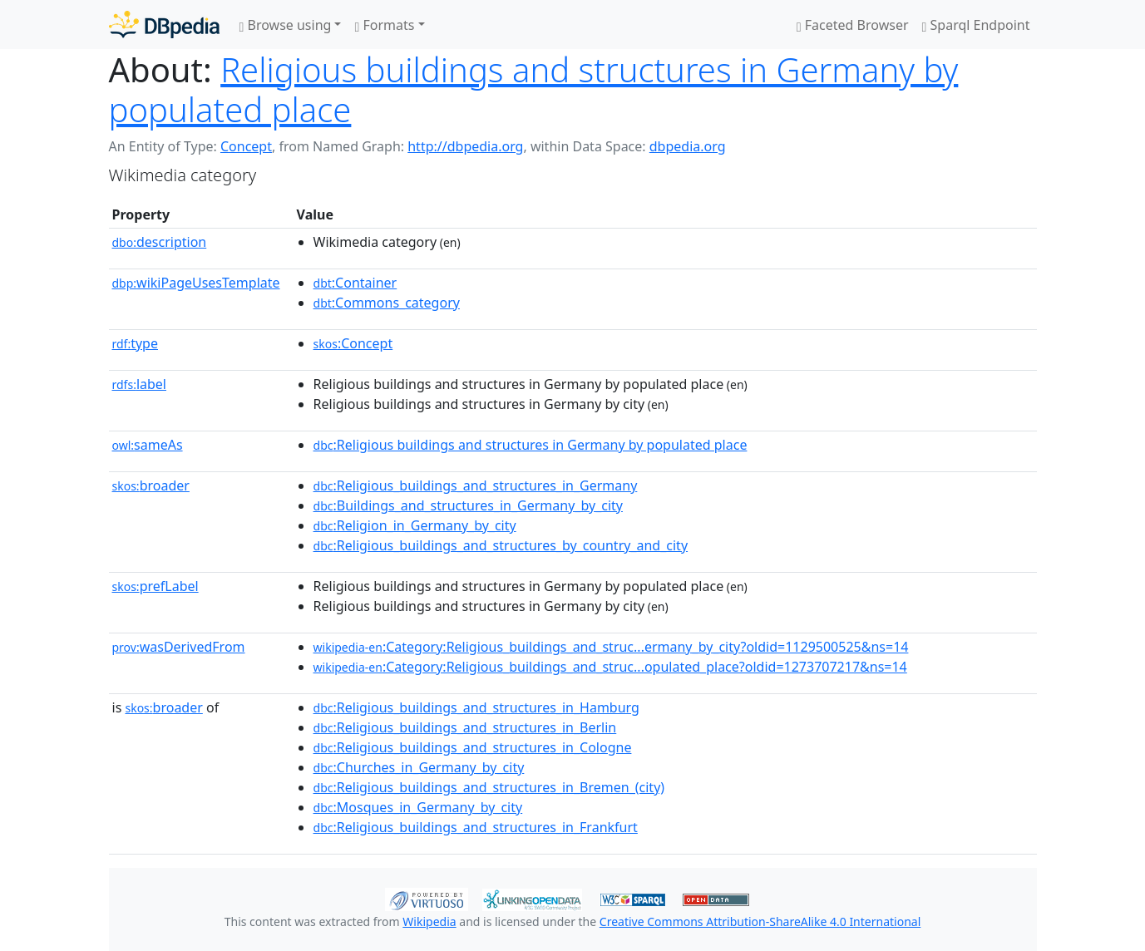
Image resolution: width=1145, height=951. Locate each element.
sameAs (147, 445)
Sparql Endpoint (976, 25)
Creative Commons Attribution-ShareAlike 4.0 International (760, 921)
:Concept (353, 343)
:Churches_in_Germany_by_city (419, 767)
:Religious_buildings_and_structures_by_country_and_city (500, 545)
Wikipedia (429, 921)
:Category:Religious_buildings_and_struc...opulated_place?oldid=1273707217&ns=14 (610, 667)
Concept (246, 146)
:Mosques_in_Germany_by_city (418, 807)
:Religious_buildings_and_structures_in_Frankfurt (475, 827)
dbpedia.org (687, 146)
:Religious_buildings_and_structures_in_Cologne (472, 747)
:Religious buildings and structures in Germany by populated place (530, 445)
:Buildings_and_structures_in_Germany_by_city (468, 505)
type (135, 343)
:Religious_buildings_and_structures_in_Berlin (465, 727)
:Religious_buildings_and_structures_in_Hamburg (476, 707)
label (139, 384)
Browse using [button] (285, 25)
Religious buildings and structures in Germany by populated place (534, 89)
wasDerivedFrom (178, 647)
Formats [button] (384, 25)
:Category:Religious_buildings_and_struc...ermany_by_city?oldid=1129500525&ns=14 (611, 647)
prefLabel (155, 586)
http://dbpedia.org (465, 146)
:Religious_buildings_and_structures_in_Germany (475, 485)
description (159, 242)
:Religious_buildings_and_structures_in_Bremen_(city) (489, 787)
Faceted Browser (853, 25)
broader (151, 485)
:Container (355, 282)
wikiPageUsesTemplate (196, 282)
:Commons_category (386, 302)
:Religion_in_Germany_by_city (414, 525)
